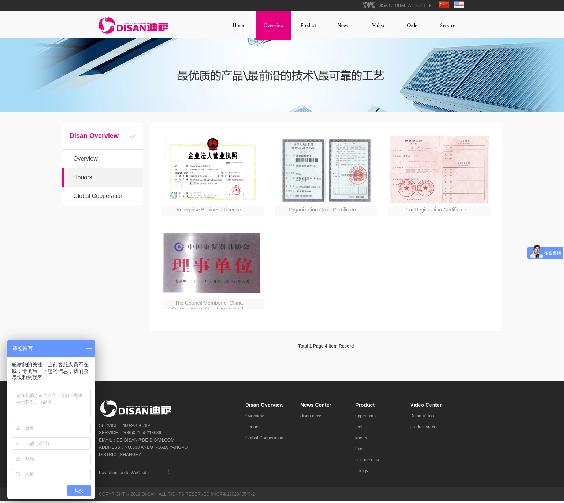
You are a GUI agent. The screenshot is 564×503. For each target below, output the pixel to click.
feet (359, 428)
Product (309, 25)
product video (423, 428)
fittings (361, 472)
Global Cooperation (98, 198)
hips (359, 450)
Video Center (426, 407)
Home (239, 25)
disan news (311, 417)
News (343, 25)
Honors (82, 179)
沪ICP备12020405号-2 (233, 496)
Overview (274, 25)
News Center (315, 407)
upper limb (365, 417)
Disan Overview (264, 407)
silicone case (368, 461)
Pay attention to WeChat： (125, 474)
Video (378, 25)
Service (448, 25)
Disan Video (422, 417)
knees (361, 439)
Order (413, 25)
